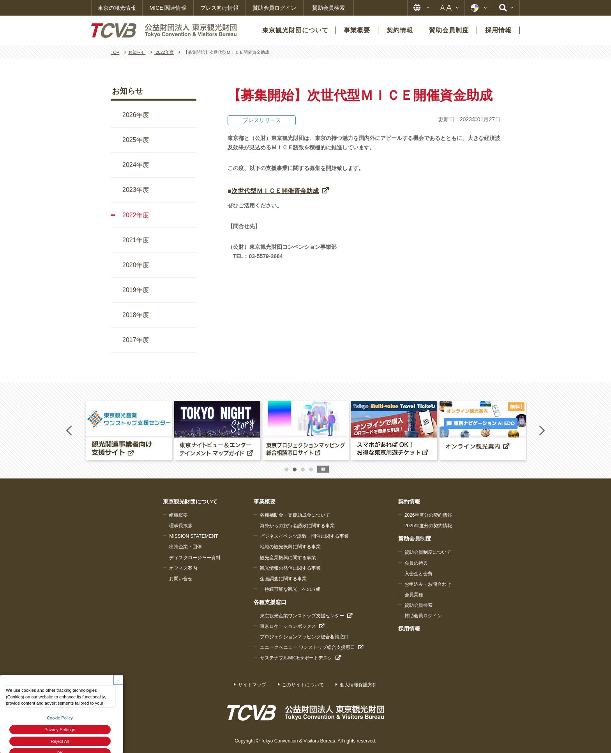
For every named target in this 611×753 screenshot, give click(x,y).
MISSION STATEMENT (193, 536)
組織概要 (178, 515)
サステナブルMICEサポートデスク (296, 658)
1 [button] (286, 469)
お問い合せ (180, 578)
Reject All (60, 741)
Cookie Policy (60, 718)
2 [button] (295, 469)
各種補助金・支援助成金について (295, 515)
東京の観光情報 (117, 8)
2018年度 (135, 315)
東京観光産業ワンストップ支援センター (302, 615)
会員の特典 (416, 563)
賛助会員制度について (427, 552)
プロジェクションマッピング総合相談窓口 (304, 637)
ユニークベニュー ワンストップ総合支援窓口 (307, 647)
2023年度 (135, 189)
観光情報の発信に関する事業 (290, 568)
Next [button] (541, 430)
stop (323, 469)
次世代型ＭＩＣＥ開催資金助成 (275, 191)
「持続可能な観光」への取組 (290, 589)
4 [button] (311, 469)
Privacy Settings (59, 729)
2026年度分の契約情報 (428, 515)
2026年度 (135, 115)
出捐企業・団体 (185, 546)
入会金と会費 (418, 573)
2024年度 (135, 164)
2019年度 (135, 290)
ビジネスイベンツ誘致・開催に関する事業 (304, 536)
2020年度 (135, 265)
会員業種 (413, 594)
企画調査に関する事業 (283, 578)
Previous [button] (70, 430)
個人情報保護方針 (358, 684)
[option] (129, 430)
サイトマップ (252, 684)
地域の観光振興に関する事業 (290, 546)
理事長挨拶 (180, 525)
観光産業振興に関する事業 (288, 557)
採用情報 (409, 628)
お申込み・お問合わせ (427, 584)
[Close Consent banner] (118, 680)
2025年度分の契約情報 (428, 525)
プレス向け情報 (219, 8)
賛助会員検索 (328, 8)
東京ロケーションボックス (288, 626)
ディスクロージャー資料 (195, 557)
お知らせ (127, 91)
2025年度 (135, 139)
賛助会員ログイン (274, 8)
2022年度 (135, 215)
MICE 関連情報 (168, 8)
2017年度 (135, 340)
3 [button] (303, 469)
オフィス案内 (183, 568)
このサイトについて (303, 684)
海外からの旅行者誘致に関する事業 (297, 525)
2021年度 (135, 240)
